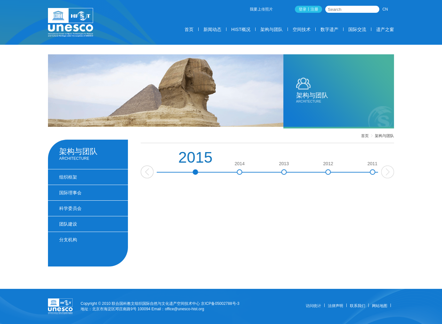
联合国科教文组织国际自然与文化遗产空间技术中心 (156, 303)
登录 (302, 9)
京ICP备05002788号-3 (220, 303)
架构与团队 (271, 29)
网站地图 (379, 306)
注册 (314, 9)
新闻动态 (212, 29)
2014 (279, 168)
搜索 (374, 9)
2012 (367, 168)
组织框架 (68, 177)
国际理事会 (70, 192)
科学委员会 (70, 208)
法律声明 (335, 306)
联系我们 (357, 306)
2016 (190, 168)
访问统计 (313, 306)
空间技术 (302, 29)
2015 (235, 162)
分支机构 (68, 239)
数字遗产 (329, 29)
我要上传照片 (261, 9)
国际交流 (357, 29)
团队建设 (68, 224)
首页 (189, 29)
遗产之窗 (385, 29)
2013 (323, 168)
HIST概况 (240, 29)
